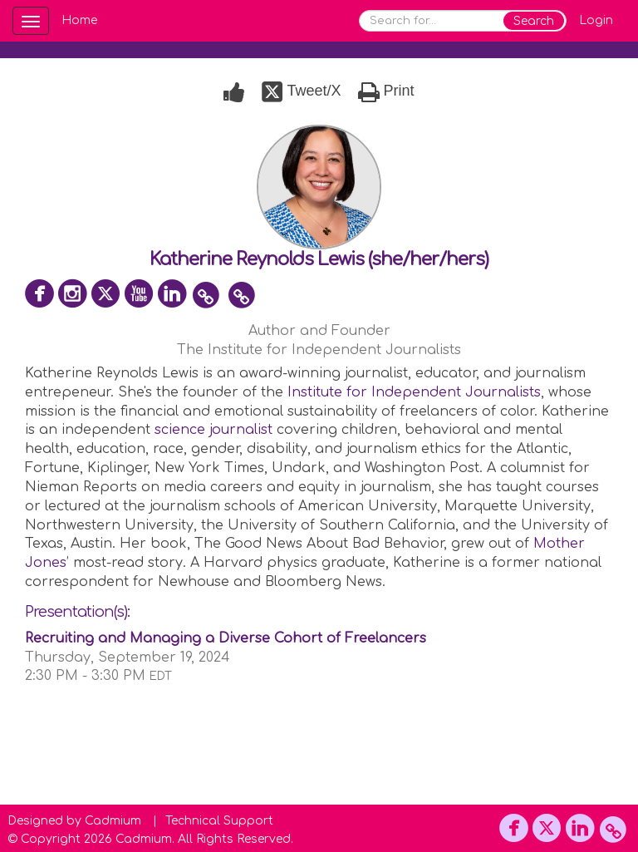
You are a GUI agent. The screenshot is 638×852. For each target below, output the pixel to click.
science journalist (213, 429)
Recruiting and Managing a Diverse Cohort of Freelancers (225, 638)
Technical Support (219, 821)
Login (596, 20)
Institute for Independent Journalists (414, 392)
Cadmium (113, 821)
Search (533, 21)
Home (79, 20)
